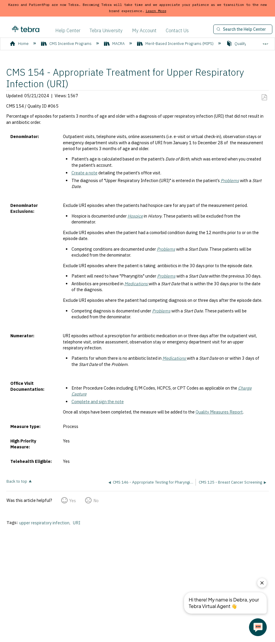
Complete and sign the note (97, 401)
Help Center (67, 30)
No (96, 500)
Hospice (135, 216)
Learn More (156, 11)
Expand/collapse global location (265, 41)
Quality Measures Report (219, 412)
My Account (144, 30)
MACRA (115, 43)
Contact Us (177, 30)
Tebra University (106, 30)
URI (76, 523)
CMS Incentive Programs (66, 43)
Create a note (84, 173)
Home (20, 43)
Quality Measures (246, 43)
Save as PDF (264, 97)
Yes (72, 500)
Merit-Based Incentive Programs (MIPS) (175, 43)
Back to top (16, 481)
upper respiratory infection (44, 523)
